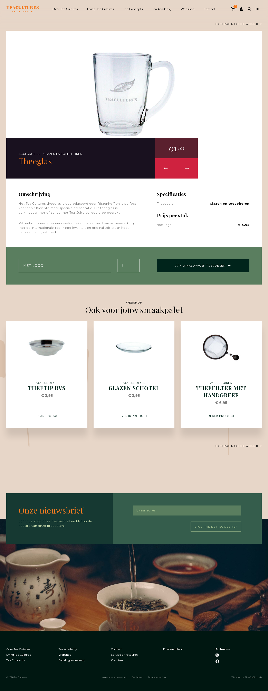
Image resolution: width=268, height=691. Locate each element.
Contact (209, 9)
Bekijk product (47, 416)
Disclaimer (137, 677)
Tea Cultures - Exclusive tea (22, 9)
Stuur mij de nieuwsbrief (215, 526)
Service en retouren (124, 654)
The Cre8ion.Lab (253, 677)
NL (258, 9)
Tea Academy (161, 9)
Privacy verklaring (157, 677)
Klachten (117, 660)
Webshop (187, 9)
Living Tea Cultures (100, 9)
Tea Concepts (133, 9)
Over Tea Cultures (65, 9)
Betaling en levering (72, 660)
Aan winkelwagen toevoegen (203, 265)
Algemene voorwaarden (114, 677)
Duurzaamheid (173, 649)
